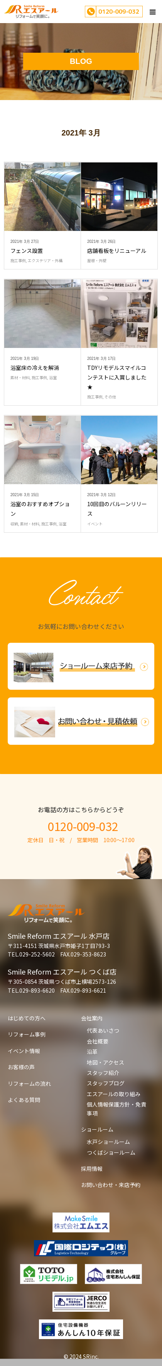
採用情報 (92, 1168)
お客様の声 (21, 1067)
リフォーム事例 (27, 1034)
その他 (110, 397)
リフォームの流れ (29, 1083)
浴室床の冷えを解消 (34, 367)
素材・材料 (20, 377)
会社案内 (92, 1018)
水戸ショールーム (108, 1141)
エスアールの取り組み (113, 1094)
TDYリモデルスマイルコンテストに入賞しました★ (117, 377)
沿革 (92, 1051)
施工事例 (18, 260)
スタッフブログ (106, 1083)
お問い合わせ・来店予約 (110, 1185)
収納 (14, 524)
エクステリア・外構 (45, 260)
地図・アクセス (105, 1062)
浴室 (53, 377)
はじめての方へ (27, 1018)
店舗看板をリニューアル (116, 250)
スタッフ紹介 (103, 1073)
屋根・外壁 (96, 260)
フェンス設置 (26, 250)
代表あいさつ (103, 1030)
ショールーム (97, 1129)
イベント (95, 524)
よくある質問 (24, 1100)
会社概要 (97, 1041)
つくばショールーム (111, 1152)
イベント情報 (24, 1051)
